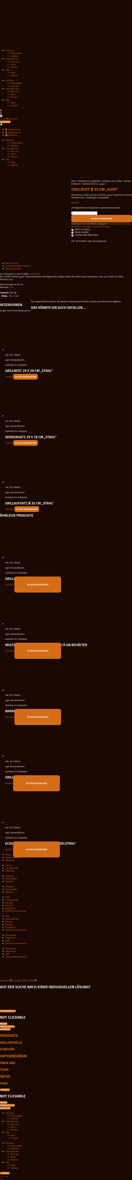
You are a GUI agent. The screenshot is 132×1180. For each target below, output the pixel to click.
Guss (11, 287)
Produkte (9, 50)
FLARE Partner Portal (15, 911)
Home (8, 854)
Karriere (14, 67)
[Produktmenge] (84, 213)
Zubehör (14, 56)
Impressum (10, 937)
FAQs (12, 72)
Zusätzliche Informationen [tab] (18, 266)
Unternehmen (12, 58)
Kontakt (14, 75)
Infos (7, 70)
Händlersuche (12, 857)
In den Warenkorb (101, 218)
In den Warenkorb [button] (25, 376)
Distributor (10, 908)
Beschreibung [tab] (11, 263)
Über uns (14, 61)
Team (13, 64)
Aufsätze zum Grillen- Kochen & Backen (90, 226)
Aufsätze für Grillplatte (89, 181)
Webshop (9, 860)
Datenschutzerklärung (16, 943)
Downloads (10, 935)
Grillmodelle (16, 53)
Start (73, 181)
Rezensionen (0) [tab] (13, 268)
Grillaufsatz (33, 274)
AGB (7, 940)
